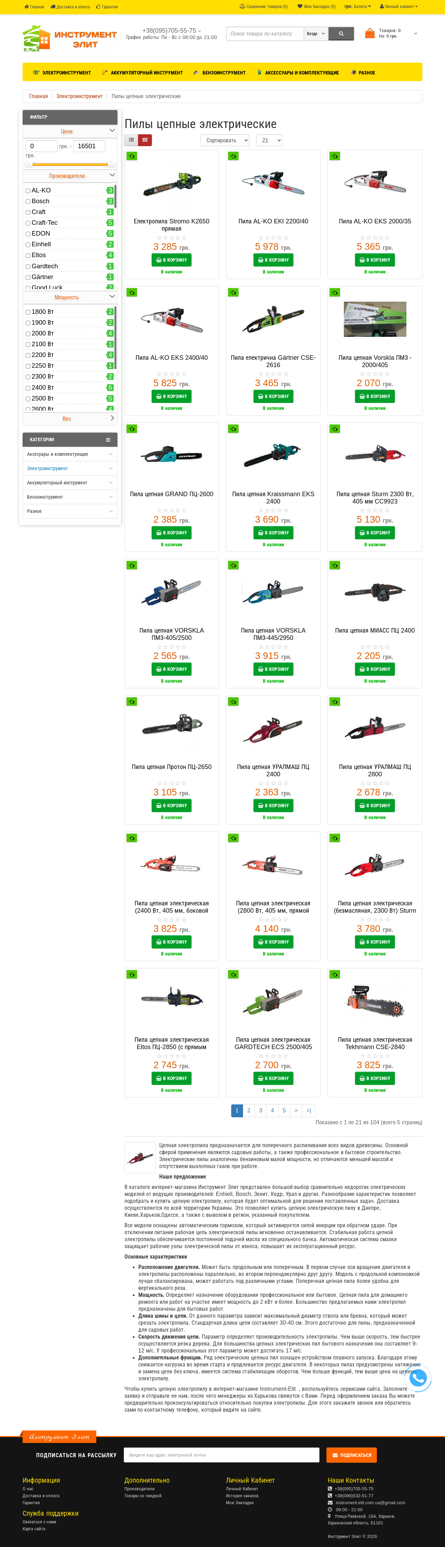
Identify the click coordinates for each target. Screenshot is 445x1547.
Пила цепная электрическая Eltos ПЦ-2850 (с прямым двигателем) (172, 1047)
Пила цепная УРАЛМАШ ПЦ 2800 (375, 770)
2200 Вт (43, 354)
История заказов (242, 1495)
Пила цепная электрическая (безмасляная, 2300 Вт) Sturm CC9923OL (375, 910)
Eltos (39, 255)
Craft (39, 211)
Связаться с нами (39, 1521)
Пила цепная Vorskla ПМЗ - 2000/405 (375, 361)
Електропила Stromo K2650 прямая (171, 225)
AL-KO (41, 190)
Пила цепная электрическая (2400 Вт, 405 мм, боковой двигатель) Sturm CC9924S (172, 910)
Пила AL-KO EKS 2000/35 (375, 221)
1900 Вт (43, 322)
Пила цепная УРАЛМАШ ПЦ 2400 (273, 770)
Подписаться (351, 1455)
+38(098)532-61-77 (354, 1495)
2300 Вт (43, 376)
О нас (28, 1488)
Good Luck (47, 287)
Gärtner (42, 276)
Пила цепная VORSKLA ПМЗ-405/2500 (171, 634)
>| (308, 1110)
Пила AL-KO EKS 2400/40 (172, 357)
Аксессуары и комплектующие (297, 72)
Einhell (41, 244)
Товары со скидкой (143, 1495)
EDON (41, 233)
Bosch (40, 201)
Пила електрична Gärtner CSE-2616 (273, 361)
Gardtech (45, 266)
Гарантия (107, 6)
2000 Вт (43, 333)
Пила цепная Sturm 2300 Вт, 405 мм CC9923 (375, 498)
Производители (139, 1488)
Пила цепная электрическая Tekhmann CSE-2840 (375, 1043)
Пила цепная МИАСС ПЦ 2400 (375, 630)
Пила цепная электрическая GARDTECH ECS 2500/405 (273, 1043)
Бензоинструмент (219, 72)
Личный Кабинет (242, 1488)
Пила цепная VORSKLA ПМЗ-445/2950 (273, 634)
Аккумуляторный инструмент (142, 72)
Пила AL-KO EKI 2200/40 (273, 221)
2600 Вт (43, 409)
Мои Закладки (240, 1502)
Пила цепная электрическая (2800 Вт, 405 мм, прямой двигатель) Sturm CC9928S (273, 910)
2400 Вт (43, 387)
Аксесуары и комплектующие (57, 454)
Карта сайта (34, 1528)
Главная (34, 6)
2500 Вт (43, 398)
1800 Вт (43, 311)
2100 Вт (43, 344)
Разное (362, 72)
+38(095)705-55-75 (354, 1488)
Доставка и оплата (70, 6)
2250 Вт (43, 365)
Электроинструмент (62, 72)
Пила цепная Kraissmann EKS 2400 (273, 498)
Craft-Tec (45, 222)
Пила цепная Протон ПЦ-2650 (172, 766)
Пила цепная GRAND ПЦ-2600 (171, 494)
